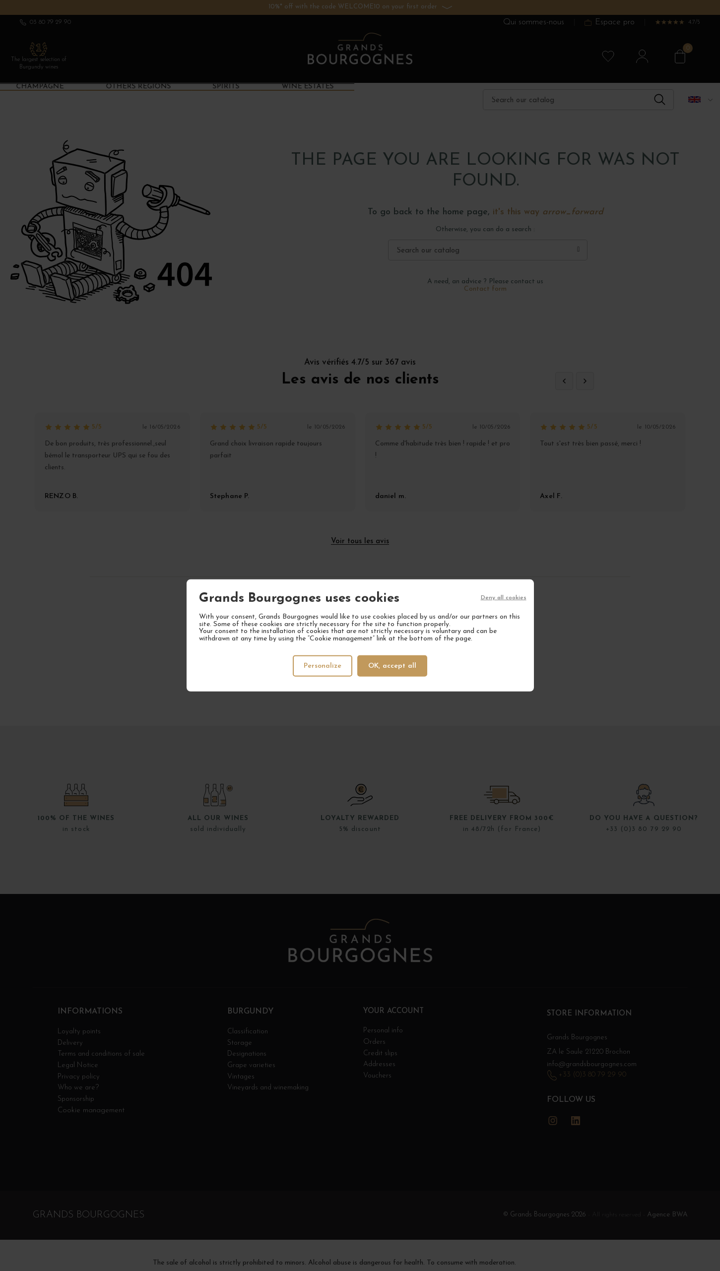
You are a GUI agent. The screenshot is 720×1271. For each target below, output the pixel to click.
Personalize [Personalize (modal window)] (322, 665)
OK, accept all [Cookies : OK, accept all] (393, 665)
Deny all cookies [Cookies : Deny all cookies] (503, 599)
